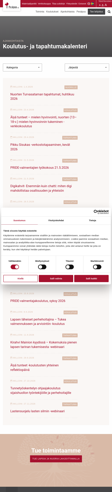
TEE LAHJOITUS (35, 462)
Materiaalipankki (29, 3)
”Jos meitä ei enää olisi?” (75, 185)
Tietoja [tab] (92, 220)
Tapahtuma (47, 119)
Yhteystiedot (71, 3)
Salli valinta (56, 278)
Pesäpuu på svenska (92, 3)
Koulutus (95, 87)
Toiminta (40, 11)
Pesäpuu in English (88, 3)
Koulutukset (52, 11)
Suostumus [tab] (19, 220)
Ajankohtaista (68, 11)
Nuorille (48, 87)
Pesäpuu (11, 5)
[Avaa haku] (109, 11)
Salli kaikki (91, 278)
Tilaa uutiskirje (58, 3)
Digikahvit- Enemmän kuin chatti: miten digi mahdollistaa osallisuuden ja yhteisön (31, 158)
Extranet (82, 3)
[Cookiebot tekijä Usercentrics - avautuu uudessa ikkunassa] (96, 212)
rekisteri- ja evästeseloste (42, 483)
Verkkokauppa (44, 3)
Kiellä (20, 278)
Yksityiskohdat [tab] (56, 220)
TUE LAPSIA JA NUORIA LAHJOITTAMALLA (56, 347)
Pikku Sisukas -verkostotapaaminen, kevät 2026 (29, 130)
